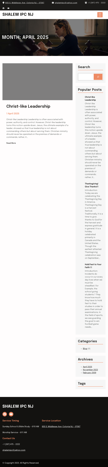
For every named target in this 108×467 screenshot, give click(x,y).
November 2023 (90, 370)
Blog (85, 349)
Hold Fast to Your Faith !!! (93, 266)
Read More (11, 143)
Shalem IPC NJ (17, 15)
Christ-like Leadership (90, 98)
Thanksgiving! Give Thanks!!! (91, 185)
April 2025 (87, 367)
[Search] (98, 77)
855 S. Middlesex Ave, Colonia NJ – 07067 (24, 3)
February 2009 (89, 373)
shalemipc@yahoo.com (66, 3)
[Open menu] (100, 14)
